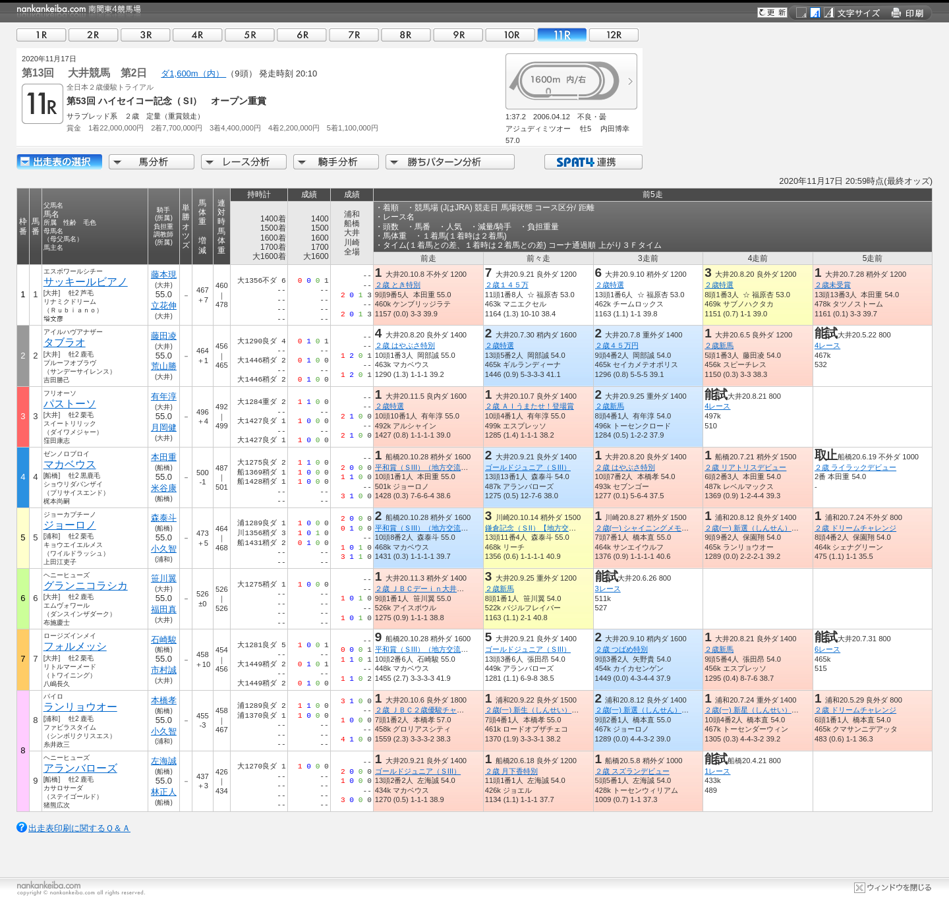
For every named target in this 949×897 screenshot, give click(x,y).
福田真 (164, 609)
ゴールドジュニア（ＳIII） (528, 467)
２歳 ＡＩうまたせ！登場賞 (529, 406)
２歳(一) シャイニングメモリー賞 (649, 528)
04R (198, 35)
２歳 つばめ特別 (621, 649)
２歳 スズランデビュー (632, 771)
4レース (827, 345)
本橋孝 (164, 700)
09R (458, 35)
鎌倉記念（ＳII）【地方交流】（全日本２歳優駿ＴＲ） (574, 528)
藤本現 (164, 274)
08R (406, 35)
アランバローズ (80, 768)
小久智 (164, 549)
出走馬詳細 (59, 161)
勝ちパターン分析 (450, 161)
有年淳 (164, 396)
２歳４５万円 (617, 345)
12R (614, 35)
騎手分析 (336, 161)
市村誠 (164, 670)
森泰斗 (164, 518)
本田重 (164, 457)
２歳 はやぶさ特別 (405, 345)
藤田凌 (164, 336)
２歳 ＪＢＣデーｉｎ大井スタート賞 (434, 589)
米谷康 (164, 488)
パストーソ (69, 403)
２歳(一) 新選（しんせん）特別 (755, 528)
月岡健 (164, 427)
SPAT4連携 (593, 161)
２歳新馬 (719, 345)
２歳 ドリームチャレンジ (855, 528)
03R (146, 35)
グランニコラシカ (85, 585)
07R (354, 35)
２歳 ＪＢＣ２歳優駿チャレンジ (426, 710)
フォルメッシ (75, 646)
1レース (717, 771)
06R (302, 35)
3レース (608, 589)
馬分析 (151, 161)
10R (510, 35)
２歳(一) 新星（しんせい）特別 (755, 710)
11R (562, 35)
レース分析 (244, 161)
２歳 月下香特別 (511, 771)
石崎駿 (164, 640)
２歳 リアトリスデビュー (745, 467)
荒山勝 (164, 366)
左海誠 (164, 761)
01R (41, 35)
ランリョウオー (80, 706)
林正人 (164, 792)
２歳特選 (609, 285)
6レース (827, 649)
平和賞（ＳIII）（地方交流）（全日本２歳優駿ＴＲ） (461, 467)
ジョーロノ (69, 525)
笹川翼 (164, 578)
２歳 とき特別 (397, 285)
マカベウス (69, 464)
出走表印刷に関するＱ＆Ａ (79, 828)
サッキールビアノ (85, 281)
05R (250, 35)
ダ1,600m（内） (193, 73)
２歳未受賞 (833, 285)
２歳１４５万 (507, 285)
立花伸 (164, 305)
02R (94, 35)
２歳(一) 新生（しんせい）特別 (536, 710)
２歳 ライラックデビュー (855, 467)
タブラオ (64, 342)
